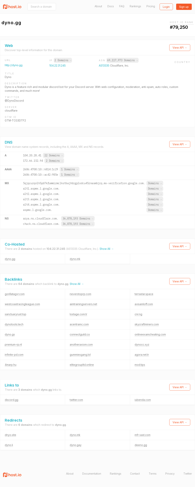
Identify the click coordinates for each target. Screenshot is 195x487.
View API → (180, 47)
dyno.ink (75, 258)
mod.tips (140, 364)
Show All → (107, 248)
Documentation (91, 473)
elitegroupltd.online (82, 364)
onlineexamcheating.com (150, 334)
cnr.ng (138, 314)
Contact (135, 473)
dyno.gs (10, 334)
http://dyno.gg (13, 65)
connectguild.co (80, 334)
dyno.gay (76, 445)
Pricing (150, 6)
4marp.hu (10, 364)
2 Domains (62, 60)
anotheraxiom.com (81, 344)
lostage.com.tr (78, 314)
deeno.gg (141, 445)
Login (166, 6)
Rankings (135, 6)
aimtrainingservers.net (83, 304)
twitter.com (76, 399)
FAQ (121, 6)
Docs (110, 6)
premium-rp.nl (13, 344)
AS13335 (104, 65)
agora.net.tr (142, 354)
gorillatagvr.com (15, 294)
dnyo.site (10, 434)
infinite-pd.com (14, 354)
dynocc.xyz (142, 344)
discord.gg (11, 399)
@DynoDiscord (14, 100)
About (98, 6)
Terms (153, 473)
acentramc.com (79, 324)
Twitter (187, 473)
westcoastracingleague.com (22, 304)
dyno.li (9, 445)
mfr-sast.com (142, 434)
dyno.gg (10, 258)
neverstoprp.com (80, 294)
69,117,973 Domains (122, 60)
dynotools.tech (14, 324)
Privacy (170, 473)
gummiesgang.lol (80, 354)
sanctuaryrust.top (15, 314)
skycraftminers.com (147, 324)
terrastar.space (144, 294)
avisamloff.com (144, 304)
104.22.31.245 (57, 65)
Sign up (184, 6)
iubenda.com (143, 399)
